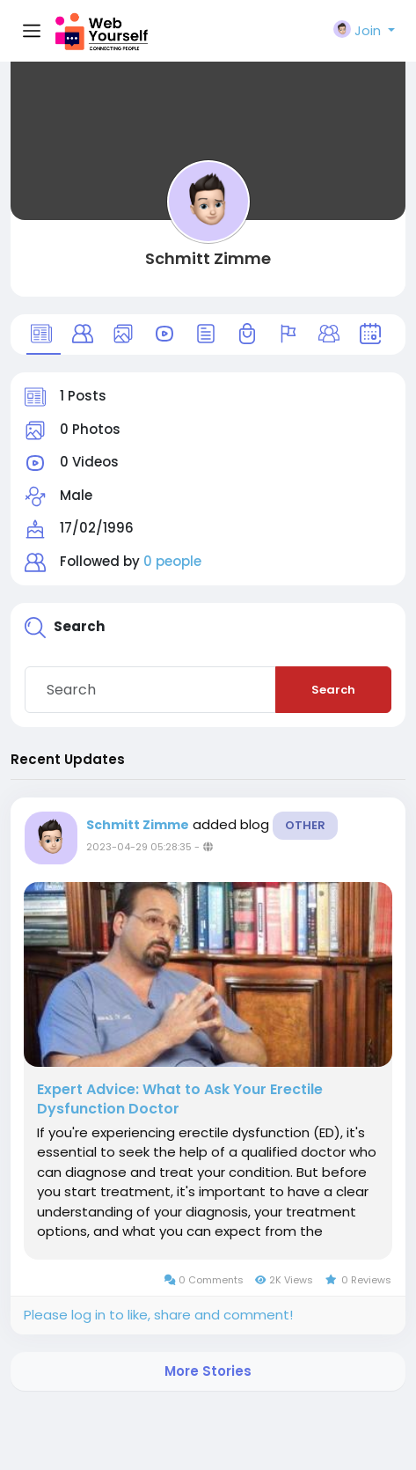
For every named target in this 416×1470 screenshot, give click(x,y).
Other (305, 825)
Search (333, 689)
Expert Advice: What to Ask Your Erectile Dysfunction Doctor (180, 1099)
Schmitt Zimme (208, 258)
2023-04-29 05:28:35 (139, 847)
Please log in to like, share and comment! (158, 1314)
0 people (172, 561)
